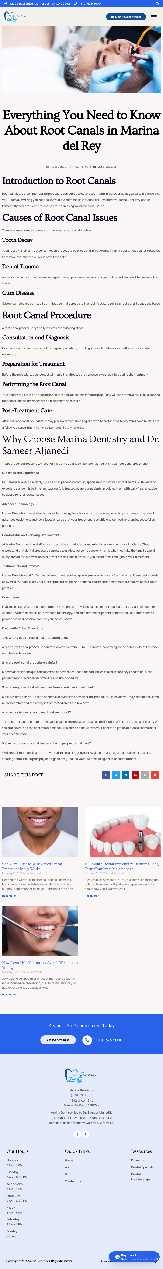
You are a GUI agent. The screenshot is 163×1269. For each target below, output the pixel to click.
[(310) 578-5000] (87, 1040)
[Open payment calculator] (134, 1256)
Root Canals (58, 167)
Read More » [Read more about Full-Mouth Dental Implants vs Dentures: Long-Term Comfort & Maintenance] (92, 895)
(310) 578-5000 (87, 3)
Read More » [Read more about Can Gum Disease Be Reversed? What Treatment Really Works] (9, 895)
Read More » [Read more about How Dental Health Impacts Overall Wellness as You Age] (9, 994)
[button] (106, 775)
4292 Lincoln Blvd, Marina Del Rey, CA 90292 (37, 3)
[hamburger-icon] (154, 17)
